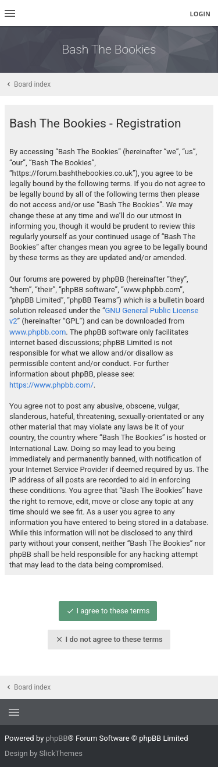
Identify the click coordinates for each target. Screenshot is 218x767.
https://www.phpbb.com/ (51, 385)
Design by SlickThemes (44, 753)
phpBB (57, 738)
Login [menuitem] (200, 13)
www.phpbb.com (37, 332)
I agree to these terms (107, 610)
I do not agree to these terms (108, 639)
